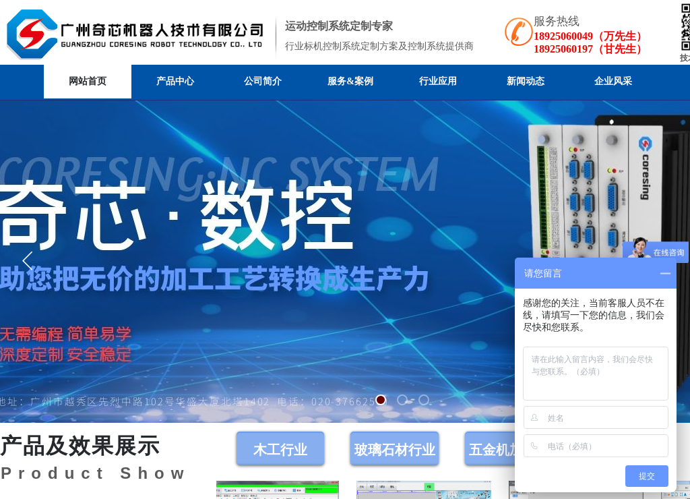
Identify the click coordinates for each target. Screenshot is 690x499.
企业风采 (613, 81)
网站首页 (87, 81)
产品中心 (175, 81)
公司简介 (263, 81)
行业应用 (438, 81)
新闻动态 (525, 81)
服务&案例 (350, 81)
